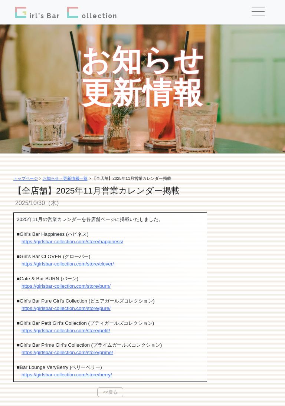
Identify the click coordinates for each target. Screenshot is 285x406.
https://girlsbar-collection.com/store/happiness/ (72, 241)
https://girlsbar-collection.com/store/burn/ (66, 286)
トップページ (25, 178)
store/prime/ (100, 352)
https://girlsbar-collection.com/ (54, 308)
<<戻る (110, 392)
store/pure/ (99, 308)
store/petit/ (98, 330)
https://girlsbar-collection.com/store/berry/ (67, 374)
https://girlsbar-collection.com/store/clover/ (68, 264)
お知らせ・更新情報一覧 (65, 178)
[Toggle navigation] (261, 12)
